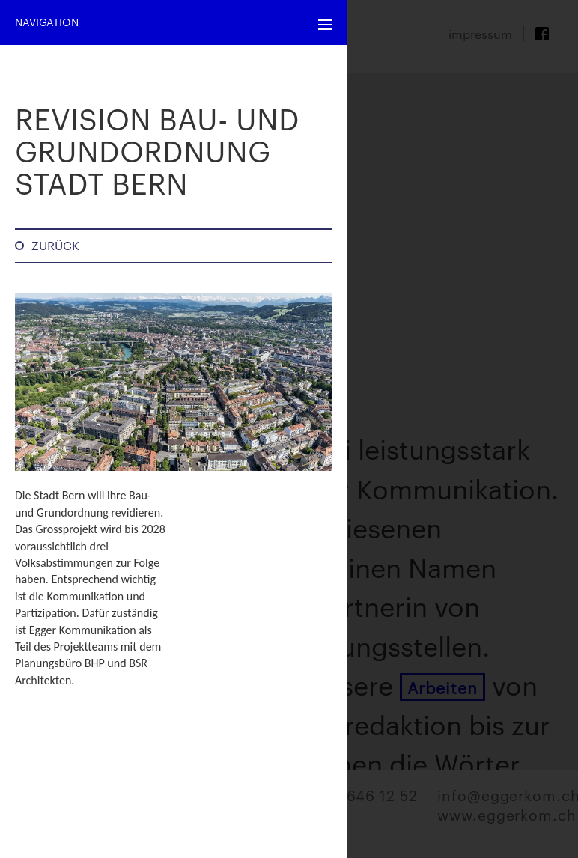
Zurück (55, 245)
